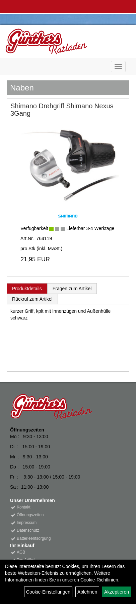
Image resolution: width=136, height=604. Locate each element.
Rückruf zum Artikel (32, 299)
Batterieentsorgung (34, 538)
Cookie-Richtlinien (99, 579)
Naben (22, 87)
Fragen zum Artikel (72, 288)
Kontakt (23, 507)
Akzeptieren (116, 592)
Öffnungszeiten (30, 515)
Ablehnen (87, 592)
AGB (21, 552)
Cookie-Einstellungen (48, 592)
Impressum (27, 522)
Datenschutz (28, 530)
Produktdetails (27, 288)
